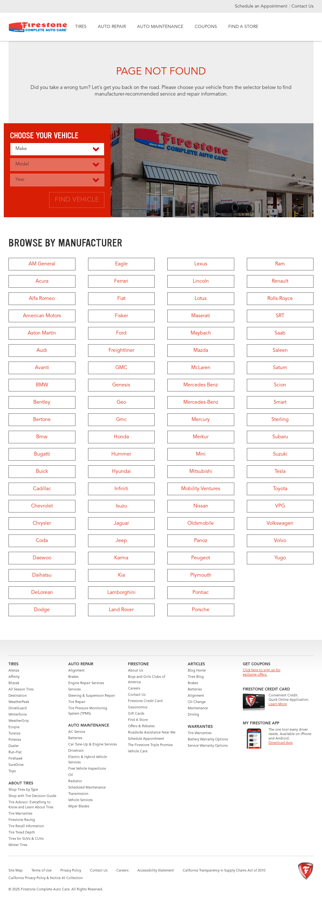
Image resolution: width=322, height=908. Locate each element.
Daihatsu (42, 575)
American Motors (42, 315)
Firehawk (15, 759)
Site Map (15, 870)
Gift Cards (136, 714)
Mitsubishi (200, 471)
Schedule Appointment (146, 739)
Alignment (76, 671)
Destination (17, 696)
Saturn (280, 367)
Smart (280, 402)
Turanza (14, 733)
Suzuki (280, 454)
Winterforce (17, 715)
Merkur (200, 437)
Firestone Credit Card (145, 701)
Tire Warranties (20, 814)
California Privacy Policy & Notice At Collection (45, 878)
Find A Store (138, 720)
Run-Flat (15, 752)
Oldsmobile (200, 523)
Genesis (121, 385)
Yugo (280, 558)
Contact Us (302, 6)
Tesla (280, 471)
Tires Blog (196, 677)
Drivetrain (76, 751)
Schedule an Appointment (262, 6)
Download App (281, 743)
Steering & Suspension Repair (91, 696)
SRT (280, 315)
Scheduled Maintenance (87, 787)
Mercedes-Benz (200, 402)
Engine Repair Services (86, 683)
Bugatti (42, 454)
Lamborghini (121, 592)
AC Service (76, 732)
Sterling (280, 419)
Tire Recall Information (26, 826)
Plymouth (200, 575)
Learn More (278, 704)
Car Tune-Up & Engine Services (92, 744)
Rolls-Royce (280, 298)
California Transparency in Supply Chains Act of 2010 (224, 870)
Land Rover (121, 609)
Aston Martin (42, 333)
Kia (121, 575)
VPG (280, 506)
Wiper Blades (78, 806)
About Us (135, 671)
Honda (121, 437)
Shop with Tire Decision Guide (32, 796)
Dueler (13, 746)
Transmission (78, 794)
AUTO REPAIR (112, 27)
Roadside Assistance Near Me (151, 732)
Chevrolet (42, 506)
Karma (121, 558)
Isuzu (121, 506)
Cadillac (42, 488)
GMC (121, 367)
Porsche (200, 609)
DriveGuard (17, 708)
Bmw (41, 437)
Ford (121, 333)
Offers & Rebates (141, 726)
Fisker (121, 315)
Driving (193, 715)
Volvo (280, 540)
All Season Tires (21, 689)
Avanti (42, 367)
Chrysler (42, 523)
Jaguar (121, 523)
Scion (280, 385)
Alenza (13, 671)
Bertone (42, 419)
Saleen (280, 350)
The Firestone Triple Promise (150, 745)
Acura (42, 281)
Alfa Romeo (42, 298)
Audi (41, 350)
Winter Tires (17, 845)
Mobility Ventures (200, 488)
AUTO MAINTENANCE (160, 27)
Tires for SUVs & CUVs (26, 839)
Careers (134, 688)
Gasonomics (137, 707)
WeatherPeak (18, 702)
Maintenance (198, 708)
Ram (280, 264)
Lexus (200, 264)
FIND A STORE (243, 27)
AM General (42, 264)
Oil (70, 775)
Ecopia (13, 727)
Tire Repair (77, 702)
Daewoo (42, 558)
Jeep (121, 540)
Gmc (121, 419)
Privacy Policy (70, 870)
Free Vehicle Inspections (87, 769)
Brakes (73, 677)
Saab (280, 333)
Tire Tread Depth (21, 832)
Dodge (42, 609)
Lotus (201, 298)
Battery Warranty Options (208, 739)
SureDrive (16, 765)
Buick (42, 471)
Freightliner (121, 350)
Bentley (41, 402)
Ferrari (121, 281)
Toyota (280, 488)
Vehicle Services (80, 800)
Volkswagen (280, 523)
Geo (121, 402)
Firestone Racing (21, 820)
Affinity (13, 677)
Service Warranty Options (208, 746)
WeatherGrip (18, 721)
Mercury (201, 419)
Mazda (200, 350)
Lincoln (201, 281)
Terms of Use (41, 870)
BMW (42, 385)
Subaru (280, 437)
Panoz (200, 540)
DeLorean (42, 592)
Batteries (75, 738)
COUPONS (206, 27)
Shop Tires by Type (23, 790)
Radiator (75, 781)
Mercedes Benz (200, 385)
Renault (280, 281)
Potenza (14, 740)
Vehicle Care (137, 751)
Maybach (201, 333)
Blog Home (197, 671)
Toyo (12, 771)
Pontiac (200, 592)
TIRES (80, 27)
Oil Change (197, 702)
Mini (201, 454)
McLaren (200, 367)
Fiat (121, 298)
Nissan (200, 506)
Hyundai (121, 471)
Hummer (121, 454)
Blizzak (13, 683)
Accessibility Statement (155, 870)
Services (74, 689)
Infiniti (121, 488)
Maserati (200, 315)
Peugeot (200, 558)
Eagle (121, 264)
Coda (42, 540)
